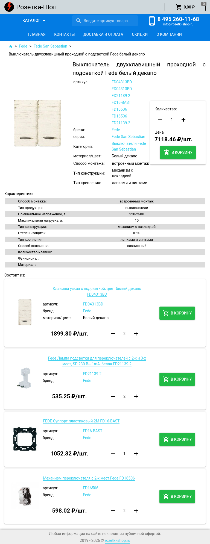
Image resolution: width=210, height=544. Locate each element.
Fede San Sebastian (50, 46)
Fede (23, 46)
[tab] (37, 34)
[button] (185, 7)
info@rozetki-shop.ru (178, 24)
